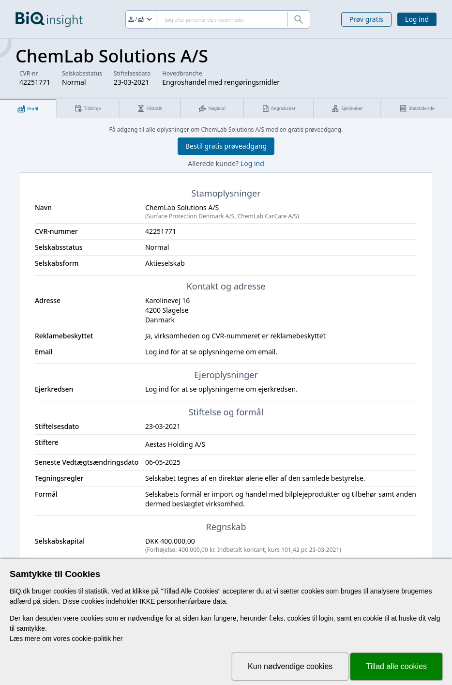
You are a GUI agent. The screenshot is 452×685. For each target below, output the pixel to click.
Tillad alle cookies (396, 666)
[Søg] (217, 19)
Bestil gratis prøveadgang (226, 146)
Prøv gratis (366, 19)
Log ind (417, 19)
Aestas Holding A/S (175, 444)
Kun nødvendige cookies (290, 666)
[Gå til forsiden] (49, 19)
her (117, 638)
